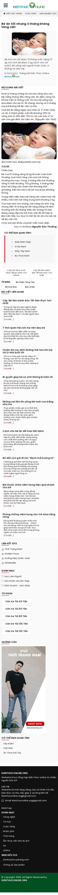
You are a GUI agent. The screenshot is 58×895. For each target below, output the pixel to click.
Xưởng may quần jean (17, 558)
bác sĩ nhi (19, 227)
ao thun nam (22, 256)
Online (6, 851)
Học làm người (13, 576)
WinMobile (10, 563)
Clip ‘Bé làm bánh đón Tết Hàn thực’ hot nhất (42, 272)
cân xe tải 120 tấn (16, 631)
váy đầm (8, 744)
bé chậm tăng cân (25, 282)
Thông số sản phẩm (14, 865)
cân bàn (8, 748)
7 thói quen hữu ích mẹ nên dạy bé (24, 328)
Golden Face (12, 554)
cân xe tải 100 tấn (16, 624)
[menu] (6, 6)
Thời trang (8, 836)
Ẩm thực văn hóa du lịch (16, 841)
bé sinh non (11, 287)
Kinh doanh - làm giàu (17, 586)
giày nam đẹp (23, 242)
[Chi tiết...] (9, 319)
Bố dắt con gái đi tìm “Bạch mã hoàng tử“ (28, 458)
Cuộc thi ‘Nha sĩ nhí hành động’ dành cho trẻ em (16, 272)
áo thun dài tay (12, 753)
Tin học (7, 822)
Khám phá (8, 831)
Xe (4, 846)
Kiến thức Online (12, 14)
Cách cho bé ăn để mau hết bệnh (23, 431)
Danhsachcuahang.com (16, 860)
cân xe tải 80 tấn (16, 616)
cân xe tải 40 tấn (16, 601)
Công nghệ (9, 817)
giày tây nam (22, 251)
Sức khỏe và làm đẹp (17, 581)
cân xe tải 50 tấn (16, 609)
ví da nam (20, 247)
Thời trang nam (13, 549)
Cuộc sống (30, 14)
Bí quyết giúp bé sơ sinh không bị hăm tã (28, 377)
